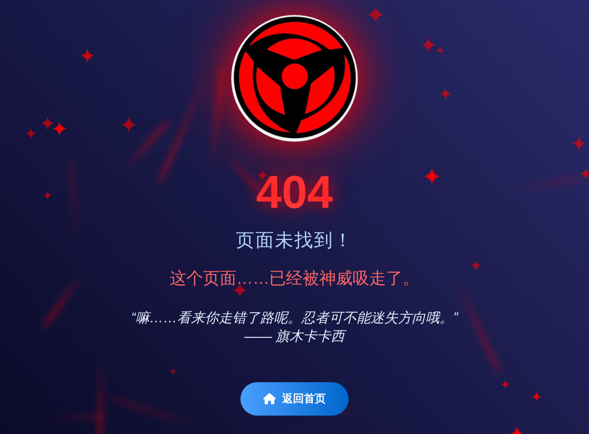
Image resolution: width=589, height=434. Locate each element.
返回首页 (294, 399)
